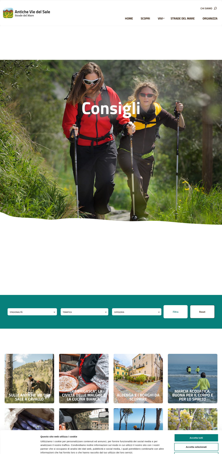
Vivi (160, 18)
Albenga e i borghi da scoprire (138, 397)
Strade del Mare (183, 18)
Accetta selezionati (196, 425)
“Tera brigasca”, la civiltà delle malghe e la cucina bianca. (84, 395)
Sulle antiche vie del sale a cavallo (29, 397)
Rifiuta (196, 434)
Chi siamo (206, 8)
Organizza (210, 18)
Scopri (145, 18)
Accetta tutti (196, 416)
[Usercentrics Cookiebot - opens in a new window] (19, 448)
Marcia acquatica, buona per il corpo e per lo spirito (192, 395)
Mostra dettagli (162, 448)
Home (129, 18)
